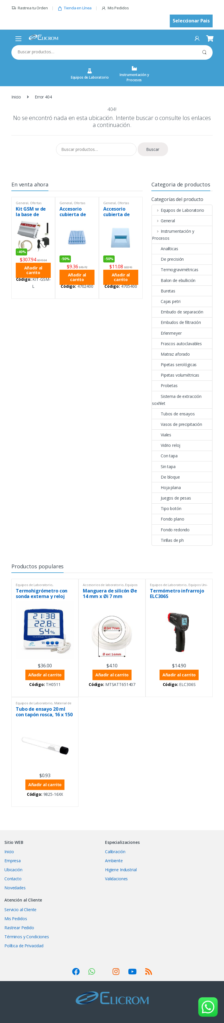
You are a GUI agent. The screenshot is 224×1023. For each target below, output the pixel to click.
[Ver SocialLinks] (91, 971)
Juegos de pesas (171, 498)
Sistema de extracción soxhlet (177, 400)
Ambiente (114, 860)
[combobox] (103, 52)
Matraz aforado (171, 354)
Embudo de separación (177, 312)
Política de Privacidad (23, 945)
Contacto (13, 878)
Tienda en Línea (74, 8)
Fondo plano (168, 519)
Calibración (115, 851)
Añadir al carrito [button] (33, 270)
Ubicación (13, 869)
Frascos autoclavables (177, 343)
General (22, 203)
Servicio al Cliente (20, 909)
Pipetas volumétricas (175, 375)
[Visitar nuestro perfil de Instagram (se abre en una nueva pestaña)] (116, 971)
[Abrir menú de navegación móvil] (18, 38)
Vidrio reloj (166, 445)
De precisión (168, 259)
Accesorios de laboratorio (103, 585)
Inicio (16, 97)
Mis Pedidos (115, 8)
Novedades (15, 887)
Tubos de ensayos (173, 414)
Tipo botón (166, 508)
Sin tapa (164, 466)
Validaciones (116, 878)
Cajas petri (166, 301)
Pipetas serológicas (174, 364)
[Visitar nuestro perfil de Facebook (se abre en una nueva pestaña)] (76, 971)
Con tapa (165, 455)
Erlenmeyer (167, 333)
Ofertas (35, 203)
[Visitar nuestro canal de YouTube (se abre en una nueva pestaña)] (132, 971)
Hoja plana (166, 487)
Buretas (163, 291)
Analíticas (165, 248)
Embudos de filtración (176, 322)
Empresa (12, 860)
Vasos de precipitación (177, 424)
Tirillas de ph (168, 540)
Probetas (165, 385)
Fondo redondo (171, 529)
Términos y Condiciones (26, 936)
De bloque (166, 477)
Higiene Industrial (120, 869)
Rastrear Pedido (19, 927)
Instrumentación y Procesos (134, 74)
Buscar (204, 52)
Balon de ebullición (173, 280)
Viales (161, 435)
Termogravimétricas (175, 269)
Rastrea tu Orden (29, 8)
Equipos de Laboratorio (90, 74)
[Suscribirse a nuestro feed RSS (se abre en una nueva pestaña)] (148, 971)
